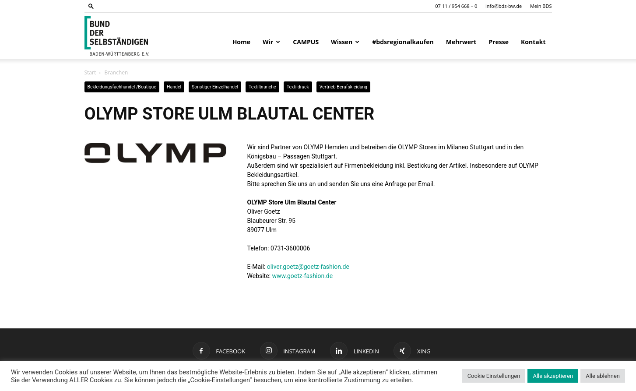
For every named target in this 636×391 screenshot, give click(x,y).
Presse (498, 42)
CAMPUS (306, 42)
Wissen (345, 42)
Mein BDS (541, 6)
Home (241, 42)
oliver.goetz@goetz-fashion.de (308, 266)
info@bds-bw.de (503, 6)
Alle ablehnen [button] (603, 376)
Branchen (116, 72)
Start (90, 72)
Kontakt (533, 42)
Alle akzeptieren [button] (553, 376)
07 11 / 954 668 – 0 (456, 6)
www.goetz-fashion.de (302, 275)
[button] (91, 6)
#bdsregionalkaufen (402, 42)
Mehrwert (461, 42)
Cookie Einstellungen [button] (493, 376)
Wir (271, 42)
